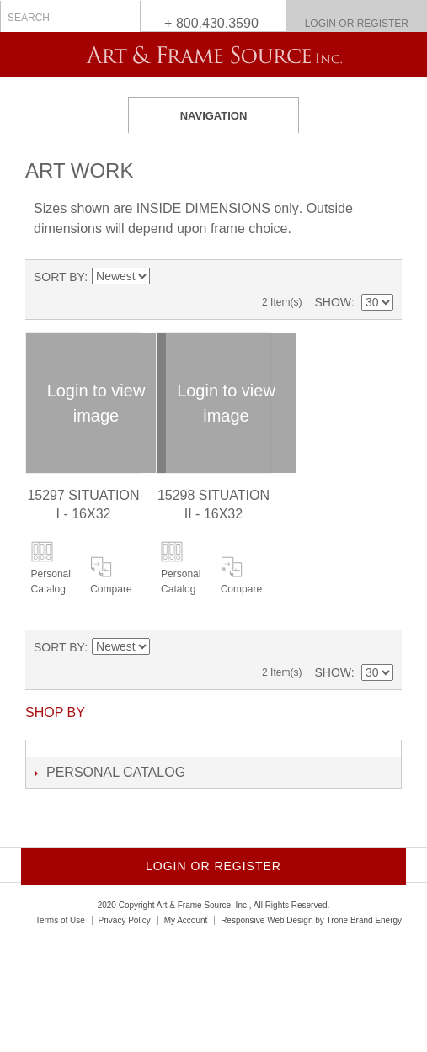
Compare (110, 589)
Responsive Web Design (266, 920)
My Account (186, 920)
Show (332, 302)
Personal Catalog (51, 581)
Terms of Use (60, 920)
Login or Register (356, 23)
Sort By (59, 277)
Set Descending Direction (162, 277)
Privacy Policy (125, 920)
